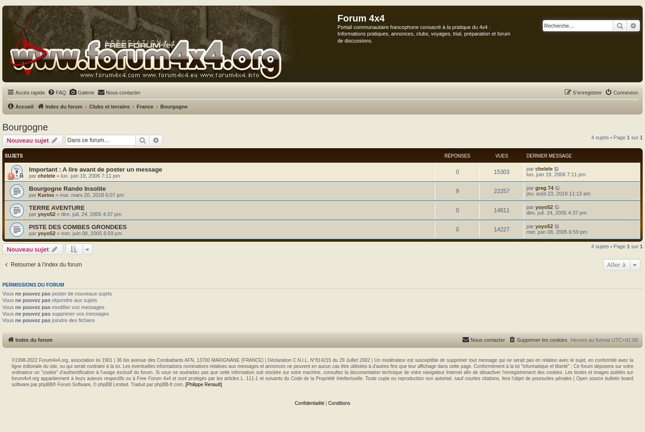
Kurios (46, 195)
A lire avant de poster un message (112, 169)
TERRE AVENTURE (56, 207)
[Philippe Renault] (203, 384)
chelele (46, 176)
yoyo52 (47, 214)
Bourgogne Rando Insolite (67, 188)
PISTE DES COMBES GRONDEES (78, 226)
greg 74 (544, 188)
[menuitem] (57, 92)
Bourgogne (25, 127)
